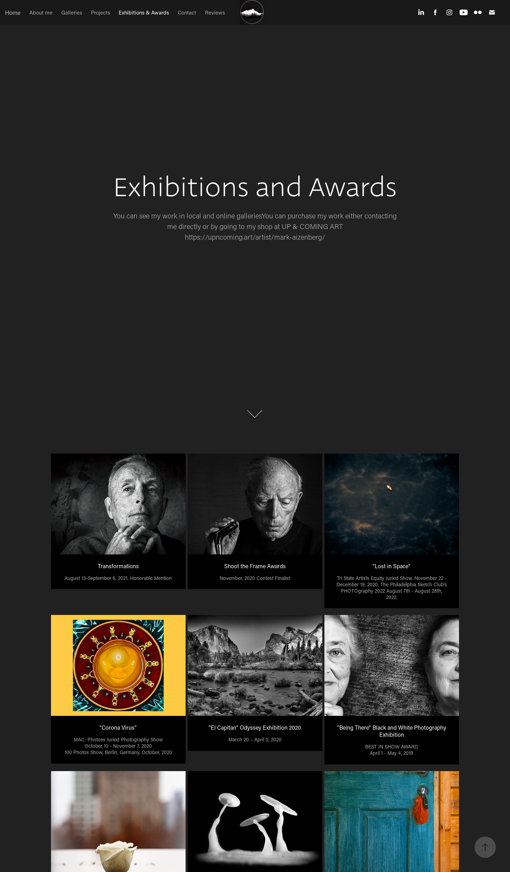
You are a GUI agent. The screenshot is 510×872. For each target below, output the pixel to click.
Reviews (215, 12)
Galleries (71, 12)
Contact (187, 12)
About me (40, 12)
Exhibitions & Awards (144, 12)
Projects (100, 12)
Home (13, 12)
